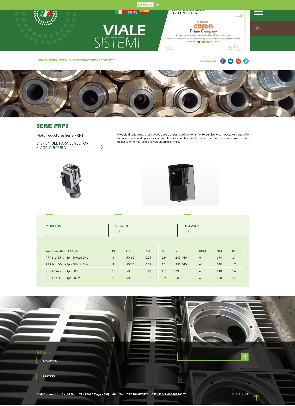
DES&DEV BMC (240, 395)
